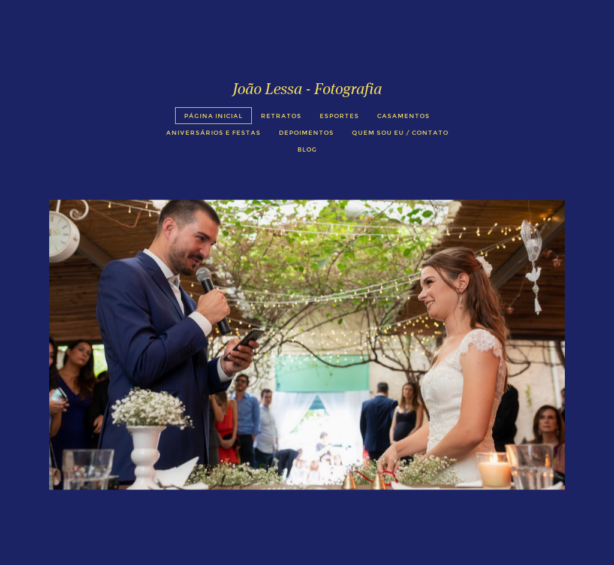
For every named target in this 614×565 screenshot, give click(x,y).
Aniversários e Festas (213, 133)
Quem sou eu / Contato (400, 133)
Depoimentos (306, 133)
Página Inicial (213, 116)
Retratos (281, 116)
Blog (307, 149)
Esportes (339, 116)
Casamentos (403, 116)
